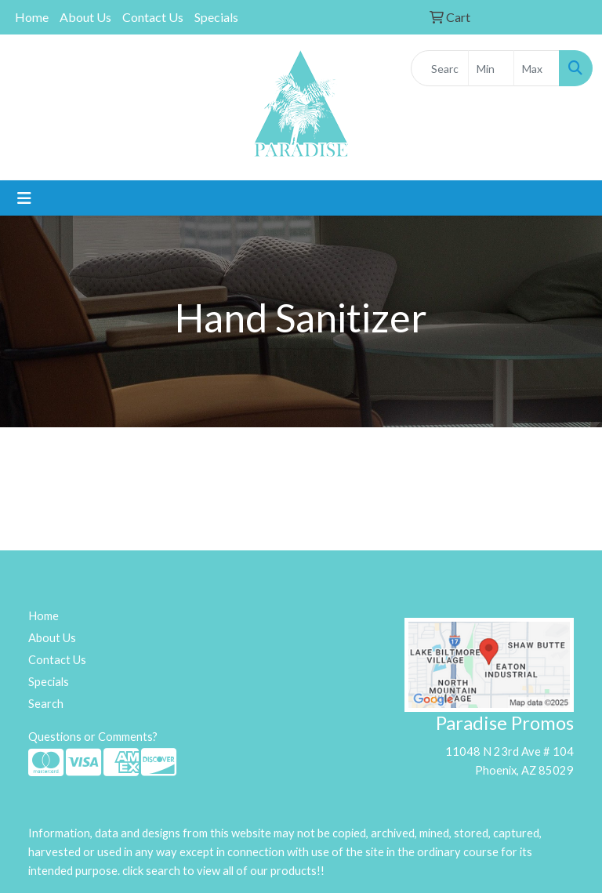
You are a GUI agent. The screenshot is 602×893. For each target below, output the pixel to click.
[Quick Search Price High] (536, 68)
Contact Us (152, 16)
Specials (216, 16)
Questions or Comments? (93, 736)
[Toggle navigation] (24, 198)
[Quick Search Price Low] (491, 68)
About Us (85, 16)
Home (32, 16)
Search (45, 703)
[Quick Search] (440, 68)
